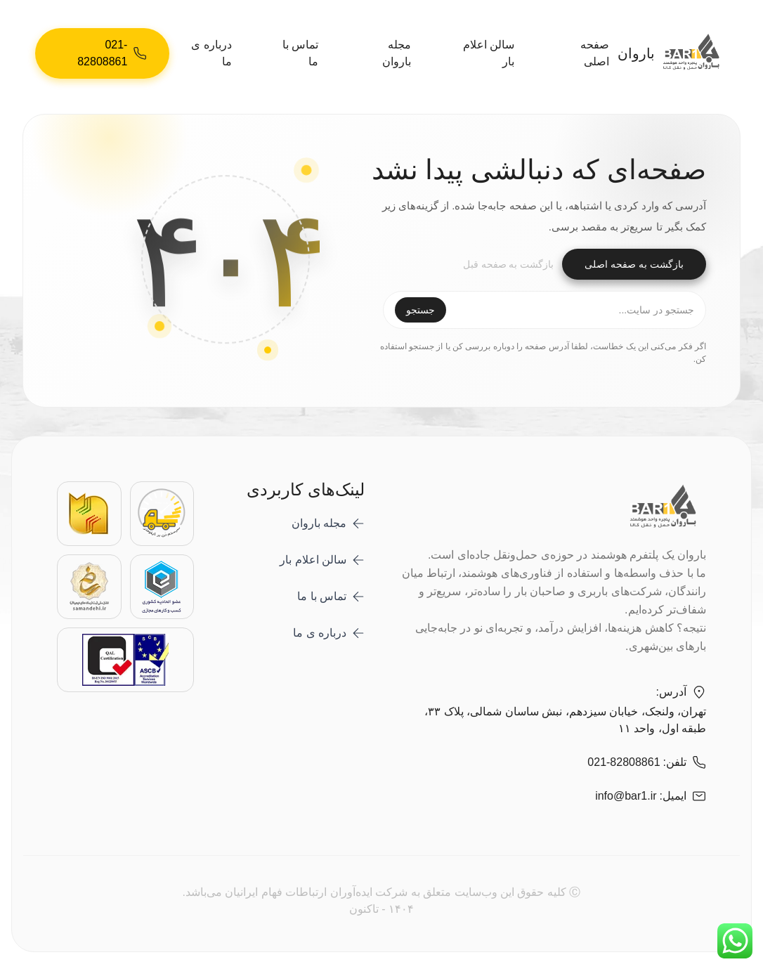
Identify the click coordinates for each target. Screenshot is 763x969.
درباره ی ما (211, 53)
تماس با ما (300, 53)
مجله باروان (396, 53)
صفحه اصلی (594, 53)
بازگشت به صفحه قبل (508, 264)
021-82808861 (623, 762)
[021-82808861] (102, 53)
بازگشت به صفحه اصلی (634, 264)
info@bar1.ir (625, 796)
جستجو (420, 310)
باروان (674, 54)
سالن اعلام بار (488, 53)
